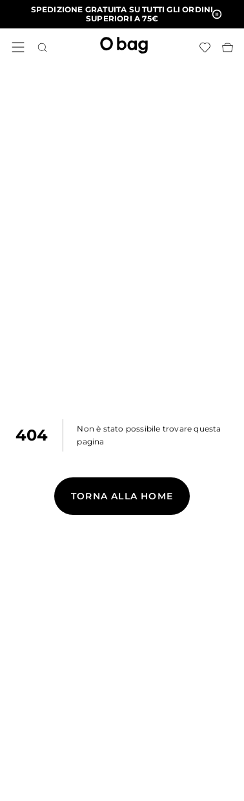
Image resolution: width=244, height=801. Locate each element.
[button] (122, 14)
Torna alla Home (122, 496)
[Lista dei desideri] (205, 47)
